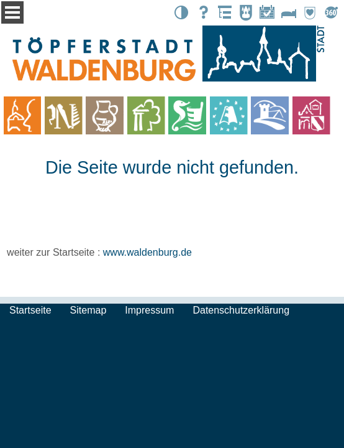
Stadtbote (246, 12)
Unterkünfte (288, 12)
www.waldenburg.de (147, 252)
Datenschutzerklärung (240, 310)
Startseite (30, 310)
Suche (203, 12)
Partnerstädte (310, 12)
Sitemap (88, 310)
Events (267, 12)
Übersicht (224, 12)
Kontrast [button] (181, 12)
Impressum (149, 310)
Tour (331, 12)
